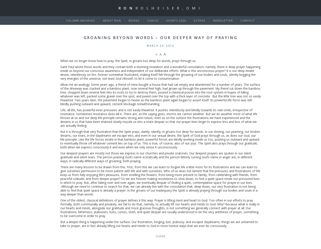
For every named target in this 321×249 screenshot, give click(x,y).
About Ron (112, 20)
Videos (153, 20)
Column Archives (80, 20)
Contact (248, 20)
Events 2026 (176, 20)
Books (134, 20)
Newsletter (223, 20)
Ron (160, 8)
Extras (199, 20)
